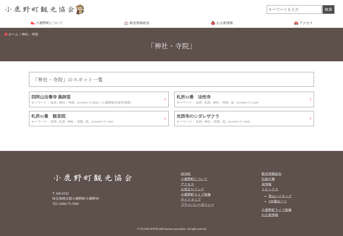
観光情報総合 (272, 174)
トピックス (270, 189)
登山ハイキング (280, 196)
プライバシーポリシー (197, 205)
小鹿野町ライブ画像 (196, 194)
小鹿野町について (194, 179)
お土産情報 (270, 215)
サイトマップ (191, 199)
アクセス (187, 184)
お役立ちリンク (192, 189)
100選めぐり (277, 201)
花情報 (267, 184)
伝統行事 (268, 179)
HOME (186, 174)
